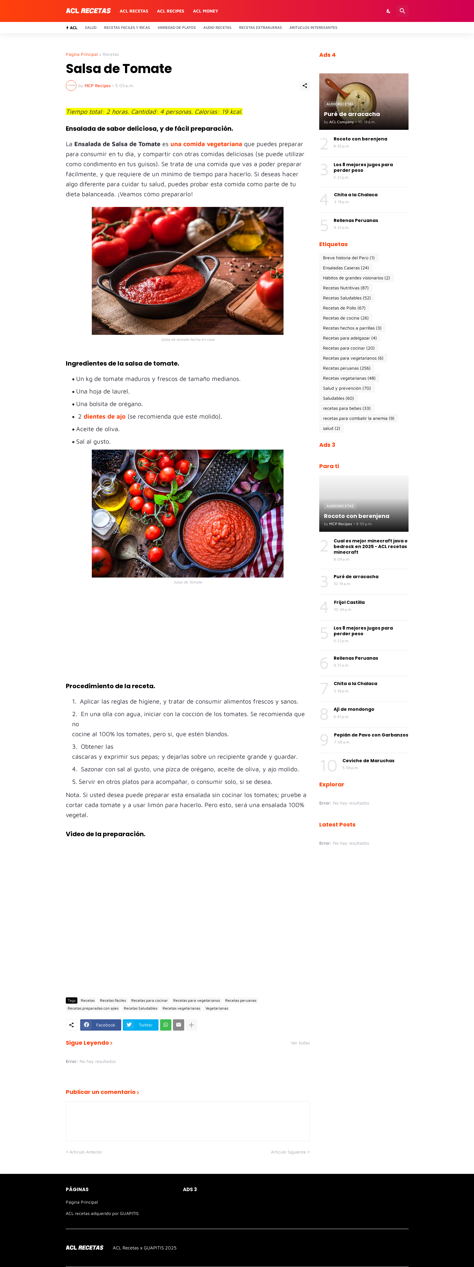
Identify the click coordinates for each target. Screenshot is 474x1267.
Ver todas (300, 1043)
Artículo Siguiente (288, 1151)
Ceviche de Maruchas (368, 760)
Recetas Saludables (140, 1008)
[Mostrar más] (191, 1025)
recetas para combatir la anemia (358, 418)
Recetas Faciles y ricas (127, 27)
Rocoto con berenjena (360, 139)
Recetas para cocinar (149, 1000)
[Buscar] (403, 11)
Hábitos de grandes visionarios (356, 278)
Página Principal (82, 54)
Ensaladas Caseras (346, 268)
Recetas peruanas (240, 1000)
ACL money (205, 10)
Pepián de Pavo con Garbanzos (371, 735)
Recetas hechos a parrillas (352, 328)
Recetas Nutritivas (346, 288)
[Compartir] (305, 86)
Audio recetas (217, 27)
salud (331, 428)
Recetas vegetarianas (181, 1008)
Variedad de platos (177, 27)
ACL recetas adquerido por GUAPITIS (102, 1213)
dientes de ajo (106, 416)
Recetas (111, 54)
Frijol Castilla (349, 602)
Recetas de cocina (346, 318)
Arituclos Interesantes (313, 27)
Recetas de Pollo (344, 308)
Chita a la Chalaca (356, 195)
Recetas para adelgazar (350, 338)
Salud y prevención (347, 388)
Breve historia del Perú (349, 258)
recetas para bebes (347, 408)
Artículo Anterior (86, 1151)
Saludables (338, 398)
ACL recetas (134, 10)
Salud (90, 27)
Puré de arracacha (356, 576)
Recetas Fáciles (113, 1000)
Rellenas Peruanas (356, 220)
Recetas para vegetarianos (196, 1000)
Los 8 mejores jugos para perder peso (363, 167)
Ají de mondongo (354, 709)
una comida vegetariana (206, 143)
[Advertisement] (188, 638)
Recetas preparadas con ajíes (93, 1008)
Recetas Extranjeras (260, 27)
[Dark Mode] (388, 11)
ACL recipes (170, 10)
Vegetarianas (217, 1008)
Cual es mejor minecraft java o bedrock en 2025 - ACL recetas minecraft (371, 546)
